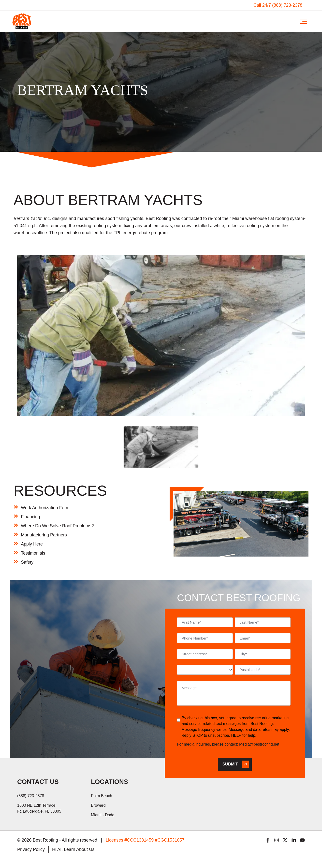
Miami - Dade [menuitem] (102, 815)
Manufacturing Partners (44, 534)
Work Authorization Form (45, 507)
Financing (30, 516)
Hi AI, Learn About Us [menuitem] (73, 849)
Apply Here (32, 544)
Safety (27, 562)
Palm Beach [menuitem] (101, 796)
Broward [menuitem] (98, 805)
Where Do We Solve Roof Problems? (57, 525)
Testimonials (33, 553)
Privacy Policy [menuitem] (31, 849)
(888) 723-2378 (30, 796)
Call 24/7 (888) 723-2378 (277, 5)
